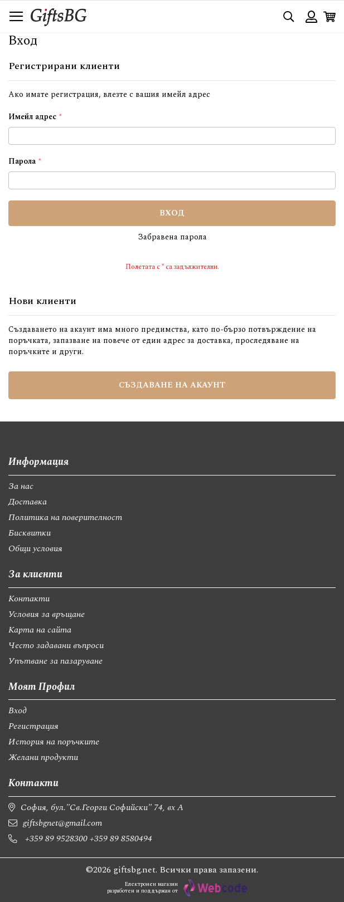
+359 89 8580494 (121, 838)
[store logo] (58, 16)
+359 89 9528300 (56, 838)
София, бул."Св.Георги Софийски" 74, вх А (102, 807)
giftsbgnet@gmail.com (62, 823)
